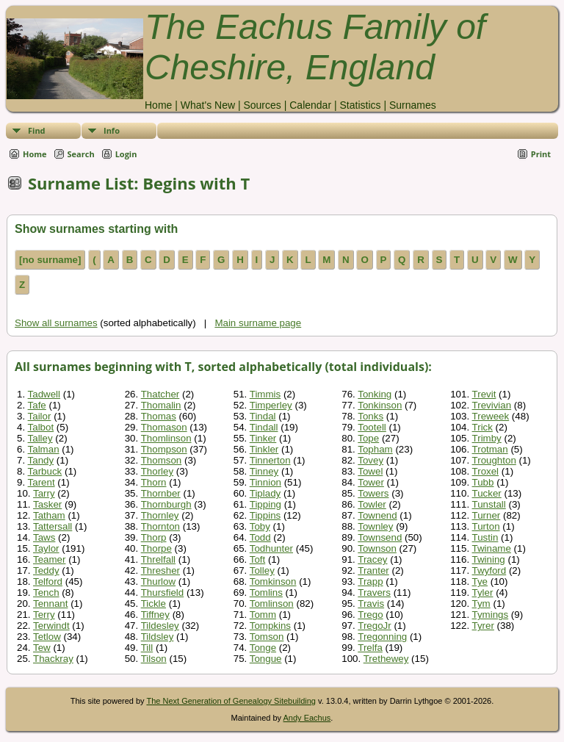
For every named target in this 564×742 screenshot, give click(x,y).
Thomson (161, 460)
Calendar (310, 105)
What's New (208, 105)
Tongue (266, 658)
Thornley (160, 515)
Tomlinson (272, 603)
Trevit (484, 394)
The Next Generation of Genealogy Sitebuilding (231, 700)
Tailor (39, 416)
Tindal (263, 416)
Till (147, 647)
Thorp (154, 537)
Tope (368, 438)
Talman (43, 449)
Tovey (370, 460)
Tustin (485, 537)
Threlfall (158, 559)
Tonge (263, 647)
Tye (480, 581)
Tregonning (382, 636)
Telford (47, 581)
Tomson (267, 636)
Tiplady (265, 493)
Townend (377, 515)
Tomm (263, 614)
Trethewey (386, 658)
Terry (44, 614)
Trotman (490, 449)
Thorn (154, 482)
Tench (46, 592)
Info (112, 130)
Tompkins (270, 625)
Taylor (46, 548)
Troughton (494, 460)
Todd (260, 537)
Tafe (37, 405)
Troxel (485, 471)
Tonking (374, 394)
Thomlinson (166, 438)
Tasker (47, 504)
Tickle (153, 603)
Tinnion (265, 482)
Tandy (41, 460)
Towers (373, 493)
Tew (42, 647)
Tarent (41, 482)
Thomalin (161, 405)
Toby (260, 526)
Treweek (491, 416)
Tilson (154, 658)
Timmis (265, 394)
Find (37, 130)
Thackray (53, 658)
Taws (44, 537)
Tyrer (483, 625)
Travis (371, 603)
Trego (370, 614)
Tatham (49, 515)
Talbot (41, 427)
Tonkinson (380, 405)
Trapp (370, 581)
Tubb (483, 482)
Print (541, 153)
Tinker (263, 438)
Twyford (489, 570)
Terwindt (51, 625)
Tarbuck (45, 471)
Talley (40, 438)
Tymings (490, 614)
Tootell (372, 427)
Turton (486, 526)
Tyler (483, 592)
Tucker (487, 493)
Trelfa (370, 647)
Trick (482, 427)
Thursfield (162, 592)
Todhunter (271, 548)
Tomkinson (273, 581)
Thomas (158, 416)
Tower (371, 482)
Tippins (265, 515)
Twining (488, 559)
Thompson (164, 449)
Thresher (160, 570)
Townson (377, 548)
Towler (372, 504)
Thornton (160, 526)
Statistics (359, 105)
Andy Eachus (307, 717)
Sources (262, 105)
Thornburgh (166, 504)
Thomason (164, 427)
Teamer (49, 559)
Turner (486, 515)
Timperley (271, 405)
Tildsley (157, 636)
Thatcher (160, 394)
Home (158, 105)
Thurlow (158, 581)
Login (126, 153)
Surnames (412, 105)
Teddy (46, 570)
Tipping (265, 504)
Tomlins (266, 592)
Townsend (380, 537)
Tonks (370, 416)
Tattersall (52, 526)
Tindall (264, 427)
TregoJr (374, 625)
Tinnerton (270, 460)
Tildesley (160, 625)
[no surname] (50, 259)
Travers (374, 592)
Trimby (487, 438)
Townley (375, 526)
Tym (481, 603)
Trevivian (492, 405)
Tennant (50, 603)
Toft (257, 559)
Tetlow (47, 636)
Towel (370, 471)
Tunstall (489, 504)
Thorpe (156, 548)
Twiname (491, 548)
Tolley (262, 570)
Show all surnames (56, 322)
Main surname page (257, 322)
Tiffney (155, 614)
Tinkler (264, 449)
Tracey (372, 559)
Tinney (264, 471)
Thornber (161, 493)
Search (81, 153)
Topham (375, 449)
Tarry (44, 493)
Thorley (157, 471)
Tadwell (44, 394)
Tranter (373, 570)
